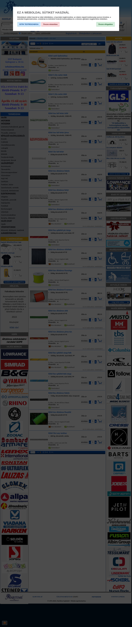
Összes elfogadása (105, 24)
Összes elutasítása (50, 24)
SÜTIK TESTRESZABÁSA (29, 24)
